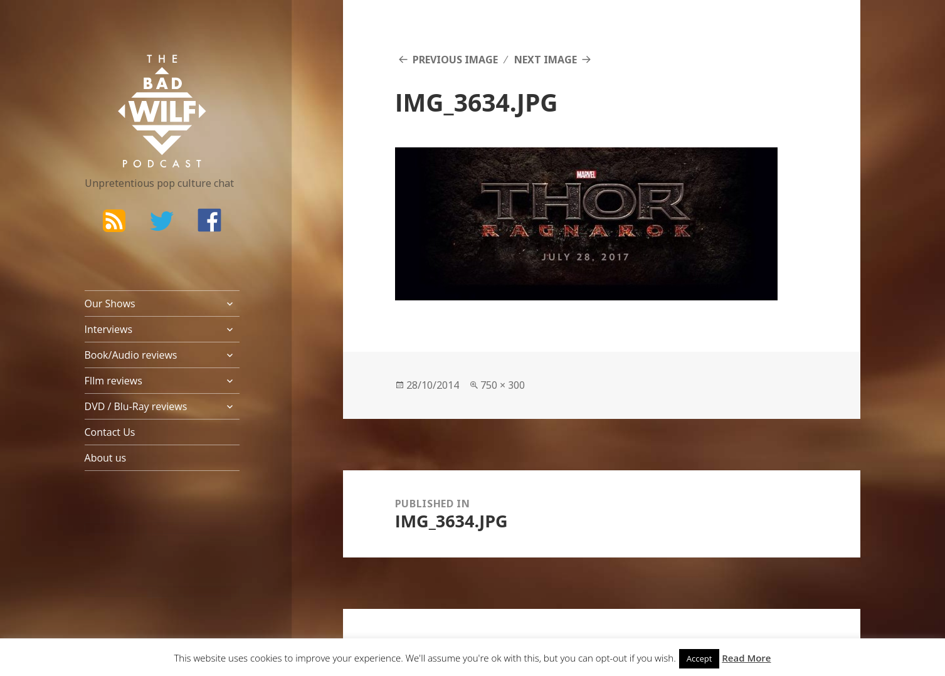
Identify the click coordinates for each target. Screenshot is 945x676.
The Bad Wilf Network (138, 72)
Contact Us (110, 432)
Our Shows (110, 303)
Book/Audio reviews (131, 355)
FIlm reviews (113, 381)
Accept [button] (699, 658)
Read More (746, 658)
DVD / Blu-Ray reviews (136, 406)
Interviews (109, 329)
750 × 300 (502, 385)
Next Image (545, 59)
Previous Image (455, 59)
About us (106, 458)
